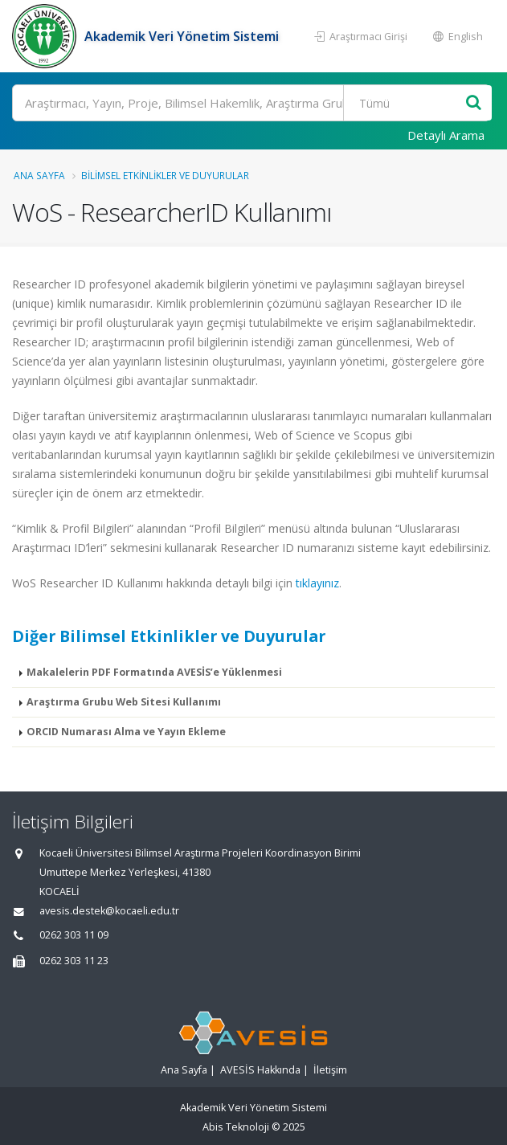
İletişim (330, 1070)
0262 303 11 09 (73, 935)
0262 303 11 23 (73, 960)
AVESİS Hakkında (260, 1070)
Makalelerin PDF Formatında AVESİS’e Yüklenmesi (154, 672)
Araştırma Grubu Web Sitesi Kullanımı (124, 702)
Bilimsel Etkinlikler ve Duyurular (165, 175)
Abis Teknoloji (235, 1127)
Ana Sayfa (39, 175)
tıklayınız (317, 583)
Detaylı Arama (446, 135)
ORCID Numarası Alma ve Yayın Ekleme (126, 731)
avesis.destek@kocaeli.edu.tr (109, 911)
